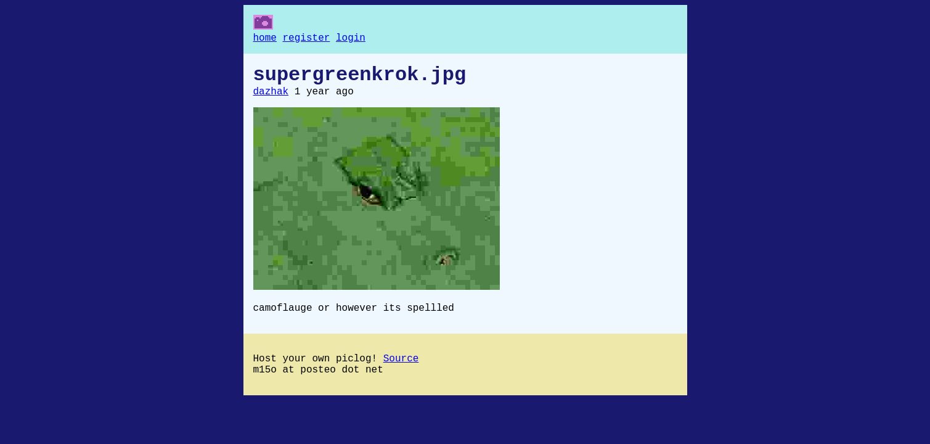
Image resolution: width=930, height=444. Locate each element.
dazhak (271, 99)
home (265, 39)
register (306, 39)
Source (401, 371)
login (350, 39)
